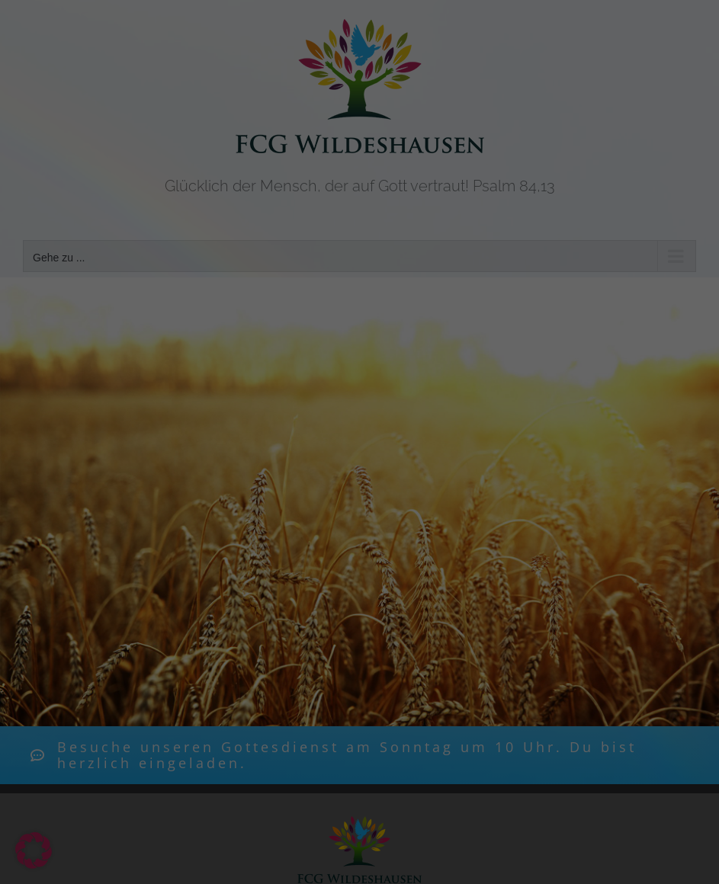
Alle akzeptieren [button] (359, 324)
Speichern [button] (360, 369)
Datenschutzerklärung (458, 206)
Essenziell (248, 271)
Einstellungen (387, 220)
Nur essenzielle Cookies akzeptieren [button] (360, 414)
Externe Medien (446, 271)
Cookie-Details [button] (283, 492)
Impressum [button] (444, 492)
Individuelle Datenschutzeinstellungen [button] (359, 459)
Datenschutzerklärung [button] (367, 492)
